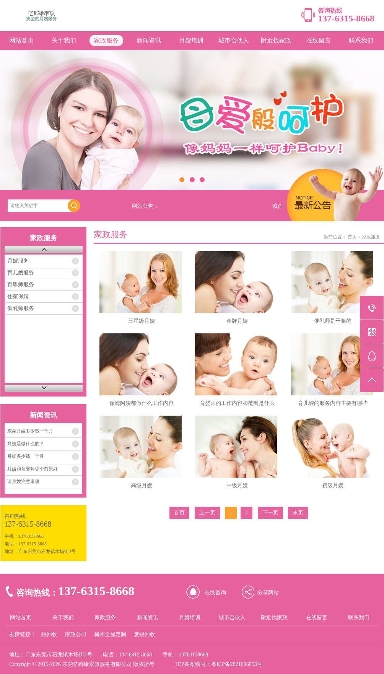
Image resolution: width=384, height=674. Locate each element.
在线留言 (318, 40)
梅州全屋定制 (110, 634)
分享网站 (268, 593)
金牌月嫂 (237, 321)
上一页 (207, 513)
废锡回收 (144, 634)
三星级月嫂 (141, 321)
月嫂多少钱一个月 (25, 456)
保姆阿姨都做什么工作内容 (141, 403)
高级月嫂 (141, 485)
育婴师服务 (20, 284)
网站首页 (21, 40)
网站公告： (145, 206)
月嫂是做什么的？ (25, 443)
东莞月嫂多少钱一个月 (30, 431)
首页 (352, 237)
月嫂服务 (18, 261)
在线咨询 (215, 593)
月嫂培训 (191, 40)
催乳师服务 (20, 308)
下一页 (270, 513)
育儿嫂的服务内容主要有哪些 (333, 403)
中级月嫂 (237, 485)
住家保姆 (18, 296)
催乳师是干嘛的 (332, 321)
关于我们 (64, 40)
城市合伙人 (233, 40)
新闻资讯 (149, 40)
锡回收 (49, 634)
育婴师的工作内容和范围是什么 (237, 403)
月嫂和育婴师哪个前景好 (32, 469)
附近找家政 (276, 40)
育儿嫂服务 (20, 273)
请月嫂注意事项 (23, 481)
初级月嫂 (332, 485)
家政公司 (75, 634)
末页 (298, 513)
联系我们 (361, 40)
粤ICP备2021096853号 (236, 664)
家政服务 (106, 40)
